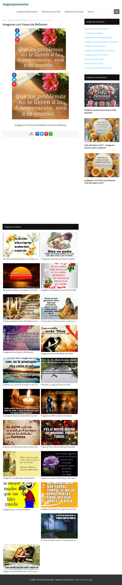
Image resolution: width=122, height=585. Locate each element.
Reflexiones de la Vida (93, 63)
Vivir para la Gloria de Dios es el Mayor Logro (21, 259)
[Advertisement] (40, 180)
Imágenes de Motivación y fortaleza (56, 415)
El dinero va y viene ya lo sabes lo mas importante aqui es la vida (21, 384)
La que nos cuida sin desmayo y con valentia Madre (59, 478)
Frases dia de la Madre (93, 33)
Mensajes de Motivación (94, 59)
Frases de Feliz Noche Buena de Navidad (58, 447)
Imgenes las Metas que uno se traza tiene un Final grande (21, 447)
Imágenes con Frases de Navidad (98, 37)
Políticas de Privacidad (83, 580)
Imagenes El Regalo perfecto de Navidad (58, 290)
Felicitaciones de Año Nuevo (96, 29)
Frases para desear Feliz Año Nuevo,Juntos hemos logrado (21, 321)
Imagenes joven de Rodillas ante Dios (57, 353)
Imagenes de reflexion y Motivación (18, 352)
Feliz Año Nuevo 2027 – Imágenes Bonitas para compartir (99, 146)
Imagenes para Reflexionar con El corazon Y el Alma (21, 571)
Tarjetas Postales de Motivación (98, 68)
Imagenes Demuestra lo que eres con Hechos (59, 509)
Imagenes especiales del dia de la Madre (58, 259)
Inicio (4, 20)
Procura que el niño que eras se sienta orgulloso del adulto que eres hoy (59, 321)
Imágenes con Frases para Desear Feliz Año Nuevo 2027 (99, 181)
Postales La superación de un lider (55, 384)
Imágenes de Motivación (17, 20)
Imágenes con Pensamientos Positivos (101, 42)
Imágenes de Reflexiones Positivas (99, 50)
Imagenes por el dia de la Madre (16, 509)
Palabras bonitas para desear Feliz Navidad (100, 111)
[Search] (116, 11)
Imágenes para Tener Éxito (96, 55)
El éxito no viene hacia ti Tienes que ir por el (59, 540)
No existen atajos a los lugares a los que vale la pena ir (21, 290)
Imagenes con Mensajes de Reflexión (19, 478)
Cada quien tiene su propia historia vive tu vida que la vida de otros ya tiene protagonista (21, 415)
